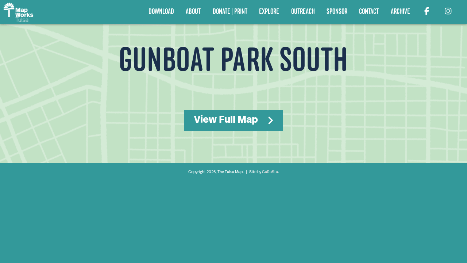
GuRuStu (270, 172)
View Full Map (226, 120)
